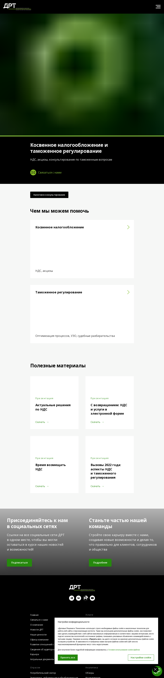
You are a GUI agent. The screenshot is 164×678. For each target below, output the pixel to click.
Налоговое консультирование (49, 194)
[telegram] (71, 599)
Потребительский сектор (43, 672)
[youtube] (92, 599)
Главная (34, 614)
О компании (36, 624)
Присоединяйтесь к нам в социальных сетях (37, 523)
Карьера (34, 654)
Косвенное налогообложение (59, 227)
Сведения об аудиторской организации (51, 649)
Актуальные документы (42, 659)
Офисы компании (39, 639)
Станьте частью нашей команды (118, 523)
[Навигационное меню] (158, 6)
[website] (85, 599)
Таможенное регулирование (58, 292)
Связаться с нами (39, 619)
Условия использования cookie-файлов (124, 650)
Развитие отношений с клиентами (48, 644)
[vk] (78, 599)
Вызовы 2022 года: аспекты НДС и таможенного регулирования (106, 471)
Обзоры (89, 672)
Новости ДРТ (36, 629)
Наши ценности (38, 634)
